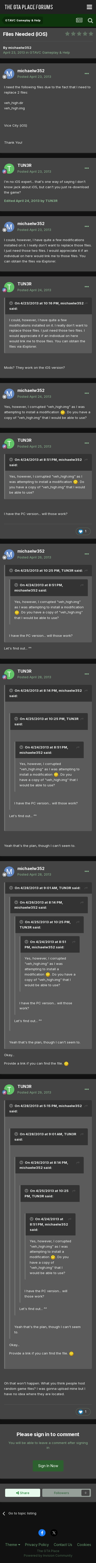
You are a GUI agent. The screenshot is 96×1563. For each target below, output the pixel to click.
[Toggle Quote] (11, 303)
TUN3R (24, 165)
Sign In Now (48, 1466)
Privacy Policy (37, 1544)
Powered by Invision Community (48, 1555)
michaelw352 (19, 48)
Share (22, 1493)
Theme (12, 1544)
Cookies (84, 1544)
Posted (34, 77)
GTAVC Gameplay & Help (50, 52)
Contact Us (63, 1544)
